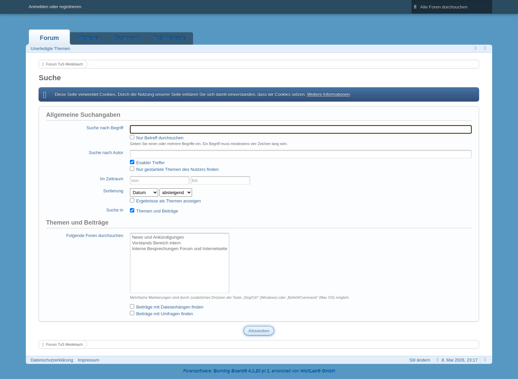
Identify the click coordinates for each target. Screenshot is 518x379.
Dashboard (126, 38)
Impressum (88, 360)
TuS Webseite (169, 38)
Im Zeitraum (111, 178)
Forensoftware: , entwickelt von (259, 371)
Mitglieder (88, 38)
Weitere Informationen (328, 94)
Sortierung (113, 190)
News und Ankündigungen (179, 237)
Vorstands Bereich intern (179, 243)
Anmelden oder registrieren (55, 6)
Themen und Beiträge (154, 211)
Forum (49, 38)
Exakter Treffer (147, 162)
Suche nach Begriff (105, 127)
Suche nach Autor (106, 152)
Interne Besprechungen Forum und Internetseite (179, 249)
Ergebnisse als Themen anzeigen (165, 200)
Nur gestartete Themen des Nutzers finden (174, 169)
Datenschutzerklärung (52, 360)
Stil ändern (419, 360)
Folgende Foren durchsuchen (94, 235)
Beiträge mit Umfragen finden (161, 313)
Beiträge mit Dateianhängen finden (166, 307)
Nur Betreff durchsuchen (156, 137)
